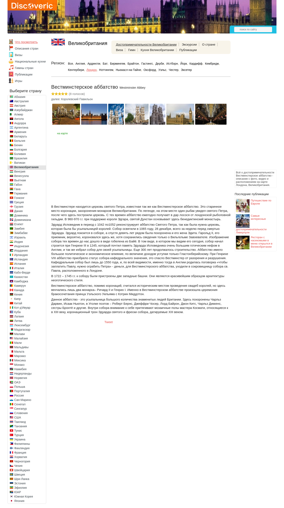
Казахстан (21, 277)
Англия (80, 63)
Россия (19, 395)
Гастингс (147, 63)
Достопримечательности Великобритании (146, 44)
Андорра (20, 123)
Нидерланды (23, 373)
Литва (18, 320)
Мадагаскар (22, 329)
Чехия (18, 465)
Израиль (20, 237)
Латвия (19, 316)
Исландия (21, 259)
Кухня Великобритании (157, 50)
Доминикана (22, 219)
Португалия (22, 391)
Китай (18, 303)
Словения (21, 413)
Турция (19, 435)
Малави (19, 334)
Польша (19, 386)
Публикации (23, 74)
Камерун (20, 285)
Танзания (20, 426)
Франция (20, 452)
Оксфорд (150, 70)
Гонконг (19, 198)
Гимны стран (24, 68)
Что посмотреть (26, 42)
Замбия (19, 228)
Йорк (183, 63)
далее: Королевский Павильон (72, 99)
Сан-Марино (22, 400)
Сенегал (19, 404)
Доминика (21, 215)
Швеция (19, 474)
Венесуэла (21, 176)
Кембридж (212, 63)
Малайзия (21, 338)
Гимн (131, 50)
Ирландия (21, 255)
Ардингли (93, 63)
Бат (105, 63)
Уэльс (162, 70)
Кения (18, 294)
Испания (20, 263)
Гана (17, 189)
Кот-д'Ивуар (22, 307)
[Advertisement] (251, 106)
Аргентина (21, 127)
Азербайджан (23, 110)
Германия (20, 193)
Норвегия (20, 378)
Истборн (172, 63)
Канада (19, 290)
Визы (18, 55)
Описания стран (26, 48)
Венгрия (19, 171)
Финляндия (21, 448)
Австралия (21, 101)
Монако (19, 364)
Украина (19, 439)
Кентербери (76, 70)
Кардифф (195, 63)
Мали (18, 342)
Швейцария (22, 470)
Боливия (20, 154)
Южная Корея (23, 496)
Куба (17, 312)
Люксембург (22, 325)
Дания (18, 211)
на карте (62, 133)
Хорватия (20, 457)
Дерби (159, 63)
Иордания (21, 250)
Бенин (18, 145)
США (17, 417)
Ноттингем (106, 70)
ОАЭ (17, 382)
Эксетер (186, 70)
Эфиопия (20, 487)
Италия (19, 268)
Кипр (17, 299)
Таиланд (20, 422)
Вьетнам (20, 180)
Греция (19, 202)
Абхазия (19, 97)
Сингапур (20, 408)
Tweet (108, 322)
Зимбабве (21, 233)
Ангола (19, 118)
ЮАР (17, 492)
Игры (18, 81)
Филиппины (22, 443)
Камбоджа (21, 281)
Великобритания (26, 167)
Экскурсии (189, 44)
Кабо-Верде (22, 272)
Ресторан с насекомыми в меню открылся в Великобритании (262, 242)
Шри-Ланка (21, 479)
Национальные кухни (30, 61)
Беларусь (20, 136)
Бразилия (20, 158)
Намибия (20, 369)
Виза (119, 50)
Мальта (19, 351)
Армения (20, 132)
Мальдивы (21, 347)
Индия (18, 241)
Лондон (92, 70)
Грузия (18, 206)
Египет (18, 224)
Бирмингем (117, 63)
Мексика (20, 360)
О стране (208, 44)
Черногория (22, 461)
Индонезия (21, 246)
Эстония (19, 483)
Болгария (20, 149)
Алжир (18, 114)
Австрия (19, 105)
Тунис (18, 430)
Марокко (20, 356)
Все (70, 63)
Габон (18, 184)
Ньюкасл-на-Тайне (128, 70)
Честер (173, 70)
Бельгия (19, 140)
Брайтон (133, 63)
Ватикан (19, 162)
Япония (19, 501)
